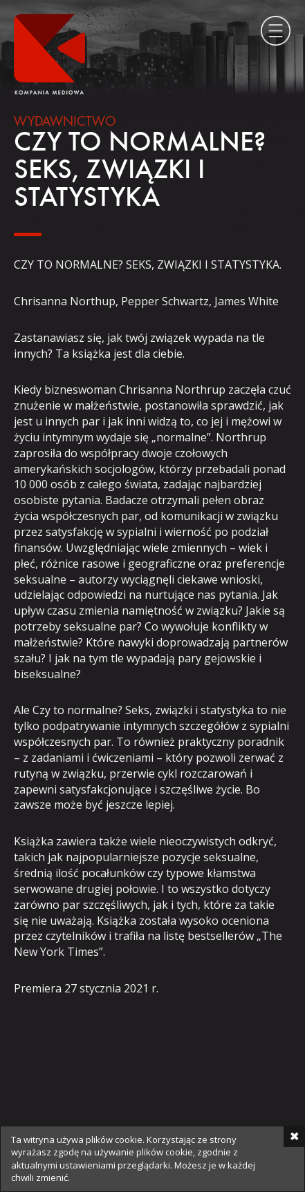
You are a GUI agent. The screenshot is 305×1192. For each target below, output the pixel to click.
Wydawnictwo (65, 122)
